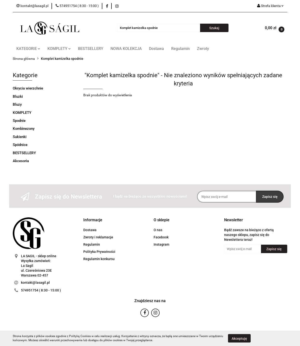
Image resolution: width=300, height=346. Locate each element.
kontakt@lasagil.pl (35, 282)
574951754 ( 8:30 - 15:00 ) (41, 290)
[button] (92, 220)
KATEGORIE (28, 48)
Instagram (161, 244)
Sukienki (19, 137)
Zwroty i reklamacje (98, 237)
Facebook (161, 237)
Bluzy (17, 104)
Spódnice (20, 145)
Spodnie (19, 120)
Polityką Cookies (80, 336)
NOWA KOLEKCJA (126, 48)
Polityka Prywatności (99, 252)
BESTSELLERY (90, 48)
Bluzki (18, 96)
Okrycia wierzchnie (28, 88)
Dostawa (156, 48)
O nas (158, 230)
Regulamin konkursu (99, 259)
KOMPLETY (59, 48)
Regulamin (180, 48)
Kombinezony (23, 128)
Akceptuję (239, 338)
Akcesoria (21, 161)
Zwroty (203, 48)
